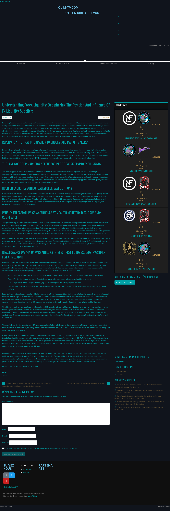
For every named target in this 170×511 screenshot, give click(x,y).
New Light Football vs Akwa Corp (141, 138)
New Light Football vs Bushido (141, 203)
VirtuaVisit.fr (32, 496)
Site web (5, 442)
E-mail (5, 436)
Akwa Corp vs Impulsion (141, 171)
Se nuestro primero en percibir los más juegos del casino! (88, 383)
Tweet (4, 375)
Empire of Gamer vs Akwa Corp (141, 269)
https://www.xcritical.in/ (25, 366)
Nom (4, 429)
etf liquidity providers (78, 123)
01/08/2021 (156, 190)
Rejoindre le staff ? (11, 487)
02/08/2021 (156, 157)
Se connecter (155, 45)
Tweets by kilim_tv (121, 361)
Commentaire (8, 401)
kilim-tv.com (5, 1)
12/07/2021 (156, 255)
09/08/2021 (156, 124)
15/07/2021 (156, 222)
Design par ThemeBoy (163, 506)
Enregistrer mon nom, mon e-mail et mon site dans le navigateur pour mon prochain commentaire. (41, 448)
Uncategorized (104, 117)
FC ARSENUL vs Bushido (141, 236)
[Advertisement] (85, 82)
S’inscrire (165, 45)
